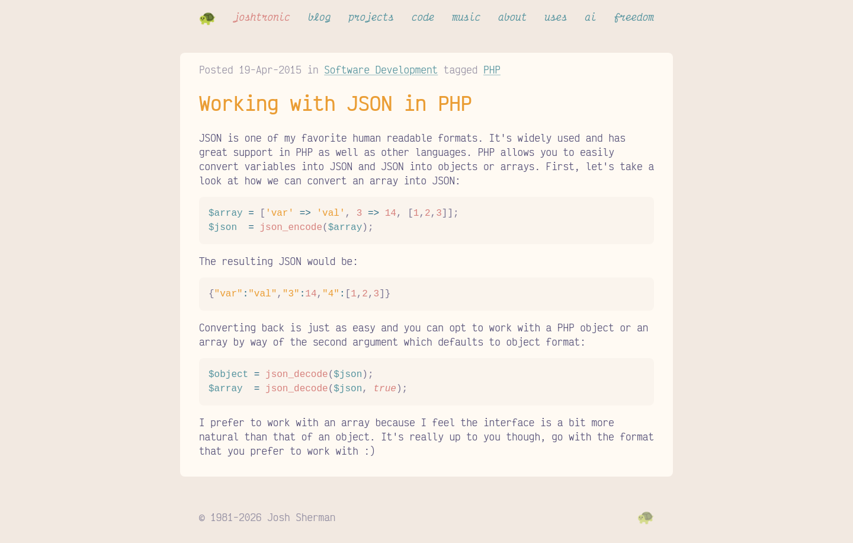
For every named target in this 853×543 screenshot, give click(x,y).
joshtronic (261, 16)
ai (591, 16)
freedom (634, 16)
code (423, 16)
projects (371, 16)
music (466, 16)
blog (319, 16)
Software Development (381, 69)
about (512, 16)
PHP (492, 69)
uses (555, 16)
